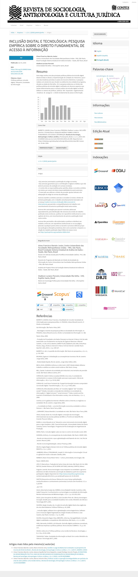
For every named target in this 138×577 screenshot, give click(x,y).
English (99, 51)
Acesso (134, 2)
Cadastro (125, 2)
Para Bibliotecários (100, 122)
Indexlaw (14, 25)
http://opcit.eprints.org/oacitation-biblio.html (55, 232)
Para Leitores (98, 113)
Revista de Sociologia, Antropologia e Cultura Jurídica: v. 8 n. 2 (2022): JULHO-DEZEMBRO (41, 556)
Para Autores (98, 118)
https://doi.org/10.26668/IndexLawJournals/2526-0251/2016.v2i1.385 (21, 71)
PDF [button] (21, 58)
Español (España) (102, 56)
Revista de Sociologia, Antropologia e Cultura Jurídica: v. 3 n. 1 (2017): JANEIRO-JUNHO (59, 550)
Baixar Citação (61, 148)
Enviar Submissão (100, 34)
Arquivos (29, 25)
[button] (42, 305)
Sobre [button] (38, 25)
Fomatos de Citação (46, 148)
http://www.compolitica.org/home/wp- (71, 474)
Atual (21, 25)
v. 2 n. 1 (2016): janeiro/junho (35, 32)
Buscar (46, 25)
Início (12, 32)
